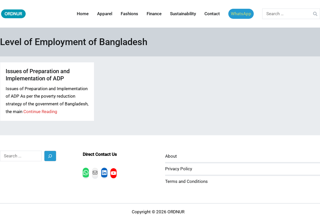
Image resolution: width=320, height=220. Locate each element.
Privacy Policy (178, 168)
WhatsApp (241, 13)
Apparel (104, 13)
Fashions (129, 13)
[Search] (50, 156)
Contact (212, 13)
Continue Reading (40, 111)
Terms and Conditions (186, 181)
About (171, 156)
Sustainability (183, 13)
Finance (154, 13)
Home (83, 13)
